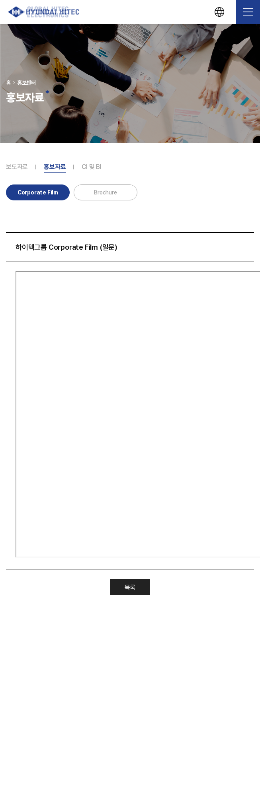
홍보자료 (55, 167)
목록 (130, 587)
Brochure (105, 192)
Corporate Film (38, 192)
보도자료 (17, 167)
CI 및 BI (92, 167)
